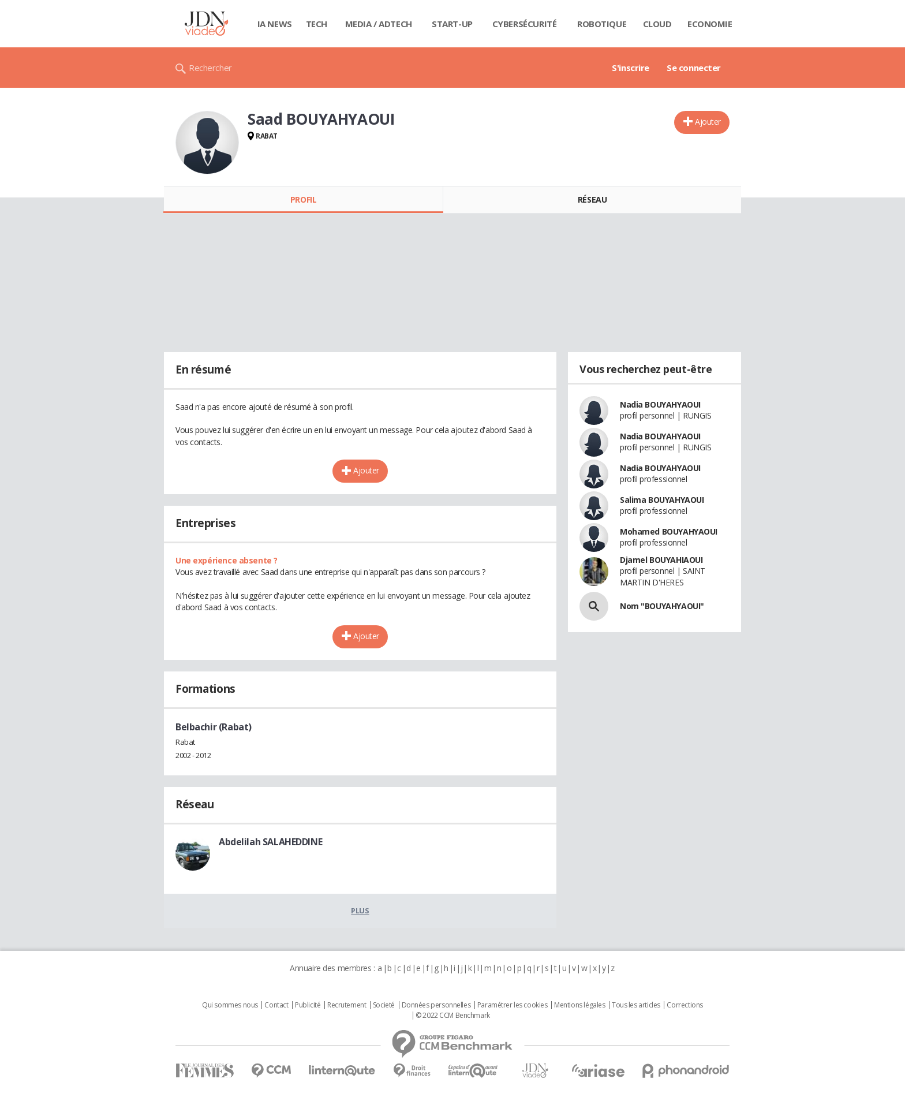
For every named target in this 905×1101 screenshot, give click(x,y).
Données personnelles (436, 1005)
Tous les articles (636, 1005)
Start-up (452, 23)
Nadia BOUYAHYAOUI (660, 404)
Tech (316, 23)
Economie (709, 23)
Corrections (684, 1005)
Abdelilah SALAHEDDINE (270, 841)
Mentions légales (579, 1005)
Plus (360, 910)
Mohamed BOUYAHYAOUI (668, 531)
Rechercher (210, 67)
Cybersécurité (524, 23)
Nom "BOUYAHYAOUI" (662, 605)
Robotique (601, 23)
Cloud (657, 23)
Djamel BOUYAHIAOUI (661, 559)
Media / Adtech (378, 23)
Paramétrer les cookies (512, 1005)
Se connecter (694, 67)
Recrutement (346, 1005)
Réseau (592, 199)
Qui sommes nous (230, 1005)
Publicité (307, 1005)
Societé (384, 1005)
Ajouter (708, 121)
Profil (303, 199)
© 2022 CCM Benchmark (453, 1016)
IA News (274, 23)
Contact (276, 1005)
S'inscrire (630, 67)
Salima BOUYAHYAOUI (662, 499)
